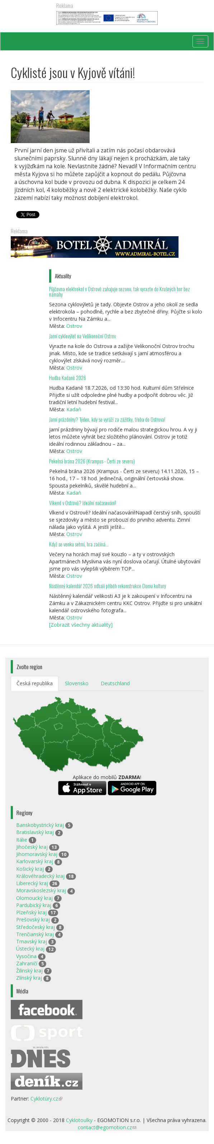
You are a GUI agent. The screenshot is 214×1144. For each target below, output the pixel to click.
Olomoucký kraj (34, 897)
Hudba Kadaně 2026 (67, 377)
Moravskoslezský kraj (41, 890)
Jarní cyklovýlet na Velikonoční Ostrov (82, 336)
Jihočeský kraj (32, 846)
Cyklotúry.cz (46, 1098)
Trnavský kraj (31, 941)
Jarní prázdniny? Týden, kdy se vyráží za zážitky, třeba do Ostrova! (107, 419)
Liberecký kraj (32, 883)
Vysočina (26, 956)
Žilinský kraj (29, 970)
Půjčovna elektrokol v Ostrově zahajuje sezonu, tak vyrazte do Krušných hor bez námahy (119, 291)
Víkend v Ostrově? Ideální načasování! (82, 503)
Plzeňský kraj (31, 912)
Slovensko (77, 683)
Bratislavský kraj (35, 832)
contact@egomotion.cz (107, 1127)
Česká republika (34, 683)
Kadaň (73, 409)
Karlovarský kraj (34, 861)
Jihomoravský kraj (36, 854)
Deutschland (115, 683)
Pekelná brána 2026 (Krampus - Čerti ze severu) (92, 461)
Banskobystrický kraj (40, 825)
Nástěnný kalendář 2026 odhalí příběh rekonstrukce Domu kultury (107, 586)
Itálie (21, 839)
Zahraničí (26, 963)
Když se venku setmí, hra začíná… (79, 544)
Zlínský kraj (29, 977)
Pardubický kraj (33, 905)
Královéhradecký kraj (40, 876)
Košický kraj (30, 868)
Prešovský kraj (33, 919)
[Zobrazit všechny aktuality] (81, 624)
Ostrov (74, 325)
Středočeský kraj (35, 927)
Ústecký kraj (30, 948)
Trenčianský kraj (35, 934)
